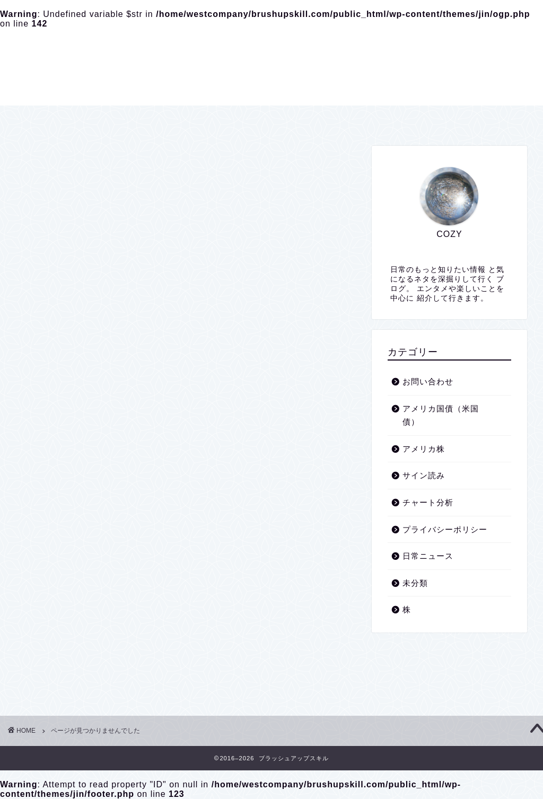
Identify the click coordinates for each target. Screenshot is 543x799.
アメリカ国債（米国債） (107, 581)
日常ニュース (85, 652)
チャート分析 (85, 624)
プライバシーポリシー (260, 118)
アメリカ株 (80, 596)
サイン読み (80, 609)
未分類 (71, 666)
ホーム (182, 118)
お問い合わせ (350, 118)
